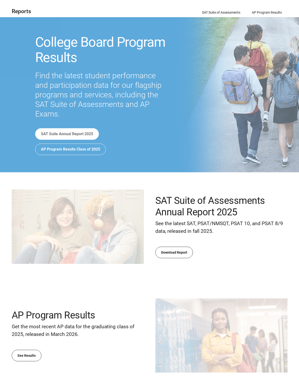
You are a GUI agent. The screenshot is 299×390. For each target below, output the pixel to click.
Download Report (174, 252)
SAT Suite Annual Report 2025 (67, 134)
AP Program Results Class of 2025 (70, 149)
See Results (26, 355)
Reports (21, 11)
